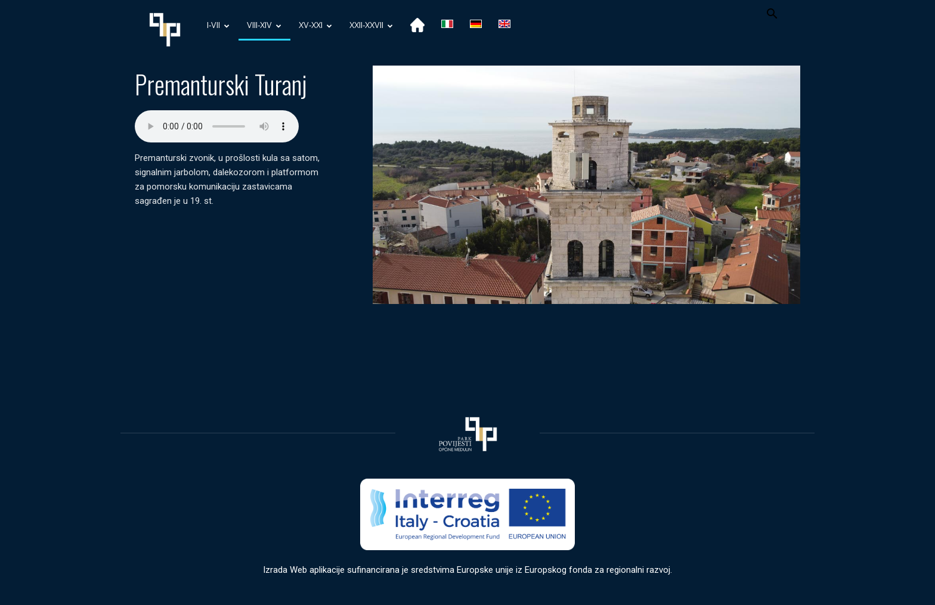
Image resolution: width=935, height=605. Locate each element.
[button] (771, 15)
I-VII (218, 26)
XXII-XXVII (371, 26)
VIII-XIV (264, 26)
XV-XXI (315, 26)
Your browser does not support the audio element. (217, 126)
